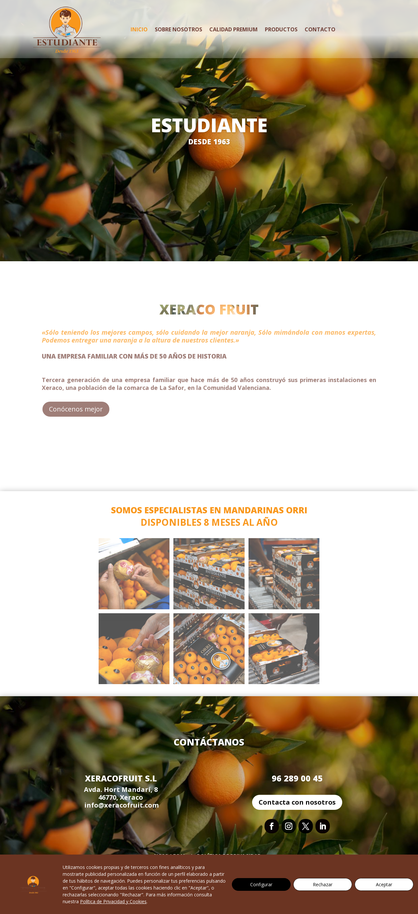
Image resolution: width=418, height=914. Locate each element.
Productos (281, 29)
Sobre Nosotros (178, 29)
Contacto (320, 29)
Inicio (139, 29)
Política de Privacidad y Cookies (113, 901)
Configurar (261, 884)
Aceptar (384, 884)
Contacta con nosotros (297, 802)
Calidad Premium (233, 29)
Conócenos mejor (76, 409)
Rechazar (322, 884)
